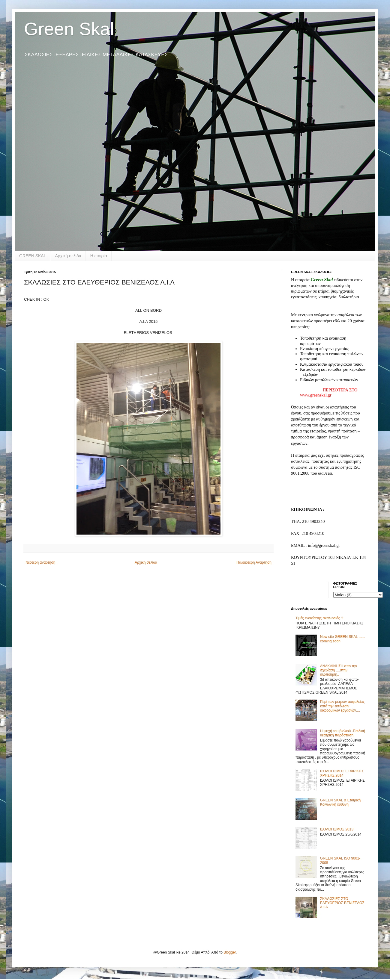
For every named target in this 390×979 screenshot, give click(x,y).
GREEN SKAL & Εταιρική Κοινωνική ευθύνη (340, 802)
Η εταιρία (98, 255)
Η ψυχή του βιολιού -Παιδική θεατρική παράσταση (342, 733)
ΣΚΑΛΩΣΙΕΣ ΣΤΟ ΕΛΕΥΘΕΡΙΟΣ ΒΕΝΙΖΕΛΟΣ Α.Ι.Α (342, 903)
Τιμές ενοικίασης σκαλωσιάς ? (319, 618)
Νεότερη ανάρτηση (40, 562)
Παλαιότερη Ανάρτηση (254, 562)
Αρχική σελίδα (68, 255)
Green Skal (69, 29)
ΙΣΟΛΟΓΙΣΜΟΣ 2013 (336, 829)
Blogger (230, 952)
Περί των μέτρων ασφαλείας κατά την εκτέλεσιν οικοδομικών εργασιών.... (342, 706)
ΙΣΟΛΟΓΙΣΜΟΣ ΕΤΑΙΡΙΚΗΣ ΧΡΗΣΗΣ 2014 (342, 773)
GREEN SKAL (32, 255)
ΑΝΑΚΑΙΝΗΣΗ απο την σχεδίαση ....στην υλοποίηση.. (338, 670)
